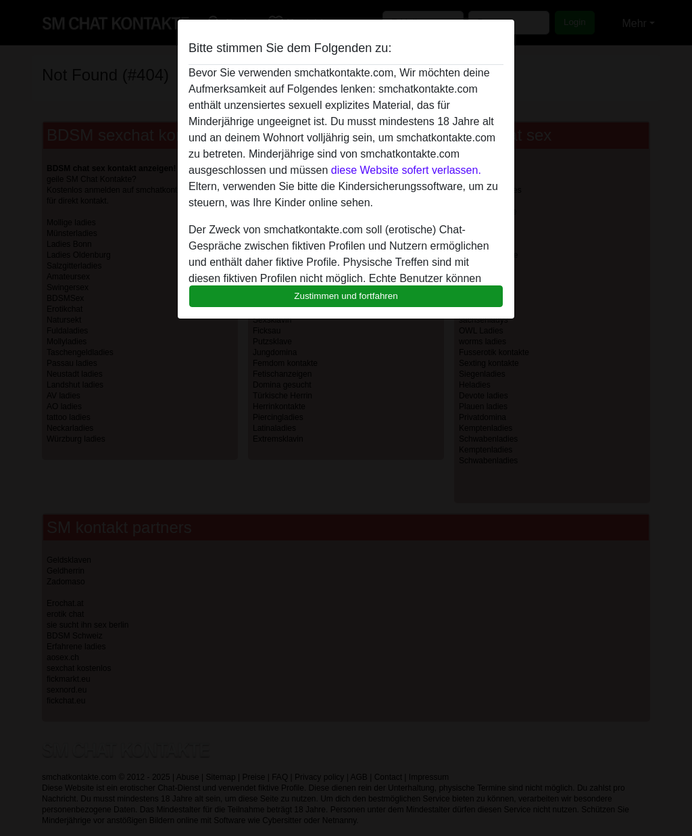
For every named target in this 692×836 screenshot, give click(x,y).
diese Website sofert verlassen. (406, 170)
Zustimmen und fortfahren (346, 296)
